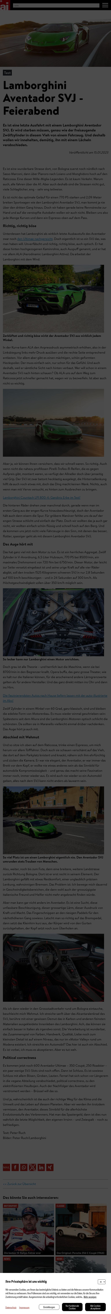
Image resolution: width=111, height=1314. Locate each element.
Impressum (24, 1307)
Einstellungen (49, 1307)
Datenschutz (10, 1307)
